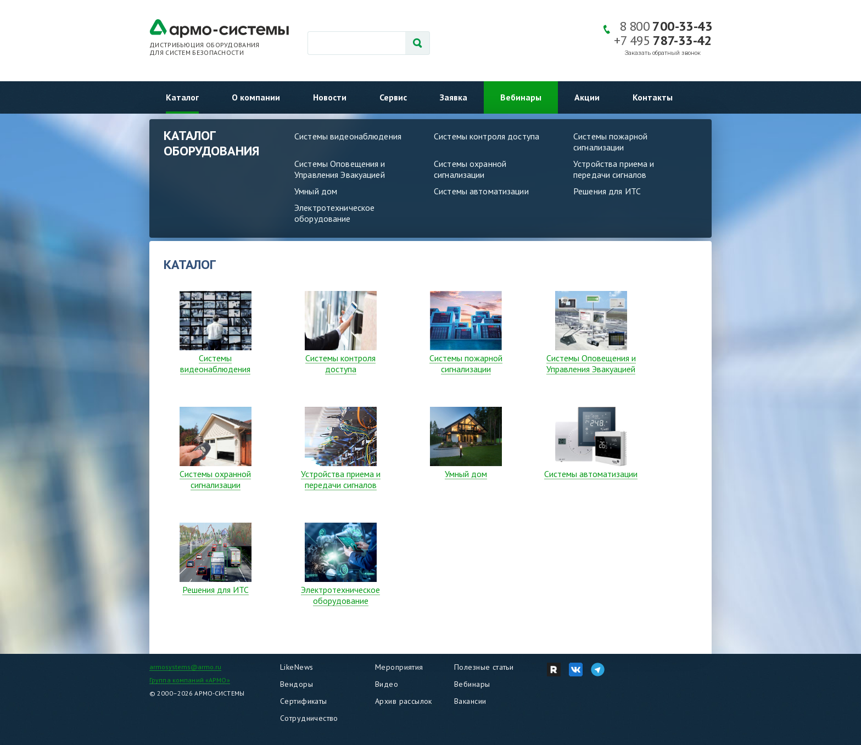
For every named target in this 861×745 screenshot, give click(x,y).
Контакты (653, 97)
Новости (329, 97)
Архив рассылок (403, 701)
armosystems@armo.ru (185, 667)
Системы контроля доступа (486, 136)
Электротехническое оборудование (334, 213)
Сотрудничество (309, 718)
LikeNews (296, 667)
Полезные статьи (483, 667)
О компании (256, 97)
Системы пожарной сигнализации (610, 142)
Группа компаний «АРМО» (189, 680)
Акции (587, 97)
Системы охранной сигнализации (470, 169)
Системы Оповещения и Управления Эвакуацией (339, 169)
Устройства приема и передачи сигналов (613, 169)
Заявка (453, 97)
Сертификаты (303, 701)
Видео (386, 684)
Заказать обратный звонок (663, 53)
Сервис (393, 97)
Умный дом (315, 191)
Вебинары (520, 97)
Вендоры (296, 684)
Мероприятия (399, 667)
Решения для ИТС (607, 191)
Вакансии (470, 701)
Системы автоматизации (481, 191)
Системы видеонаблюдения (347, 136)
